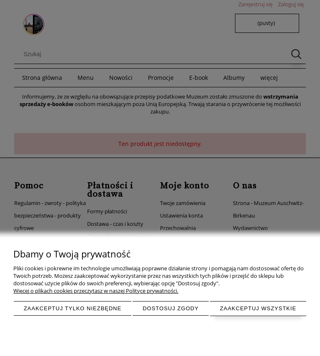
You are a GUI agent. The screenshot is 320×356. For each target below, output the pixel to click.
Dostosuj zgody (170, 308)
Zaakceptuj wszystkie (258, 308)
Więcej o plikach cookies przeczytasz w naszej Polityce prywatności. (95, 290)
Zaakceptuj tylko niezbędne (73, 308)
